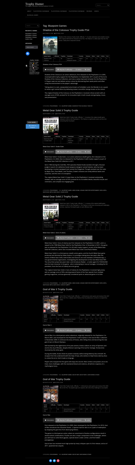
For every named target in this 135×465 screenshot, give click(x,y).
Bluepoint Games (67, 106)
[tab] (49, 69)
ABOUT (29, 11)
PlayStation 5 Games (31, 33)
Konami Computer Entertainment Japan (91, 190)
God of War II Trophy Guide (57, 289)
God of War (75, 374)
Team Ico (89, 106)
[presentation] (49, 69)
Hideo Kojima (76, 190)
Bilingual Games (32, 15)
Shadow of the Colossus (79, 106)
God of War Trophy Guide (56, 379)
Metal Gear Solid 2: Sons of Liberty (60, 284)
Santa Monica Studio (93, 374)
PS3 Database (54, 190)
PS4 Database (54, 106)
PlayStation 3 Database (41, 11)
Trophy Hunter (34, 4)
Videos (96, 11)
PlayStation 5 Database (76, 11)
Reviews (89, 11)
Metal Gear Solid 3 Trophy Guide (60, 110)
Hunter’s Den (28, 39)
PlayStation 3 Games (31, 37)
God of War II (83, 374)
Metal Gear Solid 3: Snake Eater (59, 192)
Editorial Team (59, 33)
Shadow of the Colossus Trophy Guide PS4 (66, 30)
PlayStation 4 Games (31, 35)
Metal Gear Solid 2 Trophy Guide (60, 196)
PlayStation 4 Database (59, 11)
